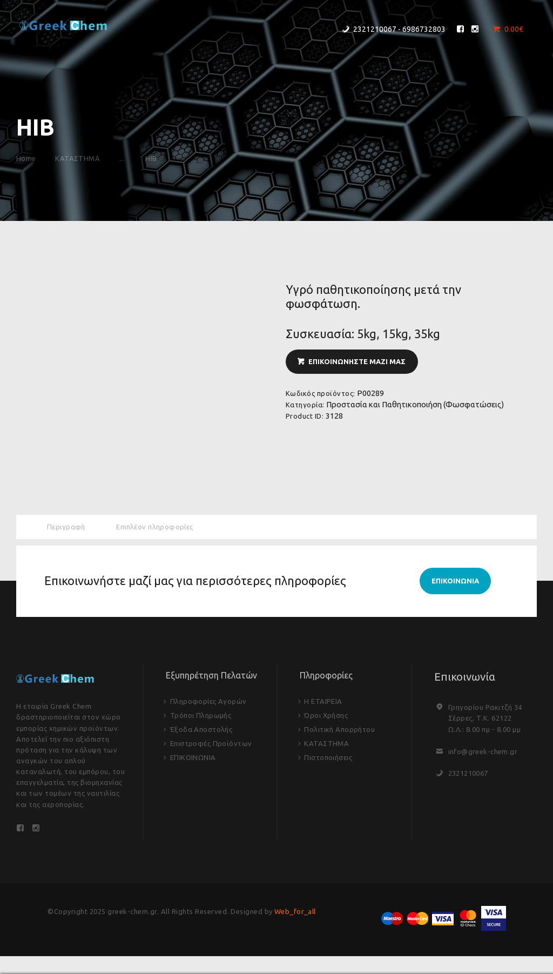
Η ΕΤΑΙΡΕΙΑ (323, 702)
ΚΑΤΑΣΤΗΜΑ (79, 158)
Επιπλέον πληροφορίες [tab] (155, 526)
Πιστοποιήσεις (328, 758)
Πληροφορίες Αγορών (208, 702)
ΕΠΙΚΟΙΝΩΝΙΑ (193, 758)
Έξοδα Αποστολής (201, 730)
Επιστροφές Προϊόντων (211, 744)
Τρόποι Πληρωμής (201, 716)
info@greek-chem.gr (483, 752)
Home (26, 158)
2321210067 (468, 773)
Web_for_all (295, 913)
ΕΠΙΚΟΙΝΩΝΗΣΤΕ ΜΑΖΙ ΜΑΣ (357, 361)
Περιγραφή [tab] (66, 526)
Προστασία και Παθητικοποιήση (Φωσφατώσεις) (415, 404)
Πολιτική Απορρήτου (339, 730)
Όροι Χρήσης (326, 716)
